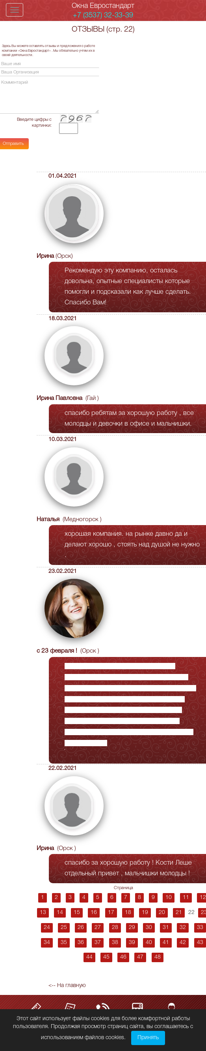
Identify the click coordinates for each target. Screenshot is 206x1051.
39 (132, 942)
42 (183, 942)
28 (115, 927)
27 (98, 927)
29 (132, 927)
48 (157, 957)
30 (149, 927)
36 (81, 942)
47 (140, 957)
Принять (148, 1037)
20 (162, 912)
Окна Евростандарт (103, 6)
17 (111, 912)
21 (179, 912)
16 (94, 912)
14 (60, 912)
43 (200, 942)
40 (149, 942)
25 (64, 927)
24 (47, 927)
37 (98, 942)
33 (200, 927)
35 (64, 942)
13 (43, 912)
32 (183, 927)
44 (89, 957)
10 (168, 897)
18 (128, 912)
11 (186, 897)
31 (166, 927)
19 (145, 912)
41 (166, 942)
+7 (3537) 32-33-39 (103, 15)
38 (115, 942)
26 (81, 927)
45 (106, 957)
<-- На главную (67, 985)
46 (123, 957)
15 (77, 912)
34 (47, 942)
